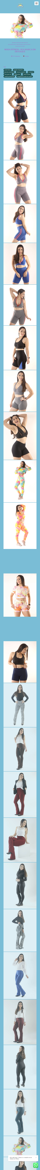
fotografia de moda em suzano (24, 76)
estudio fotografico (18, 70)
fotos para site (8, 74)
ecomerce (31, 72)
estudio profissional (9, 76)
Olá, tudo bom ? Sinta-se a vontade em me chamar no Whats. (21, 1158)
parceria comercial (9, 72)
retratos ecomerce (21, 72)
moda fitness (8, 70)
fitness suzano (27, 74)
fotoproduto (17, 74)
